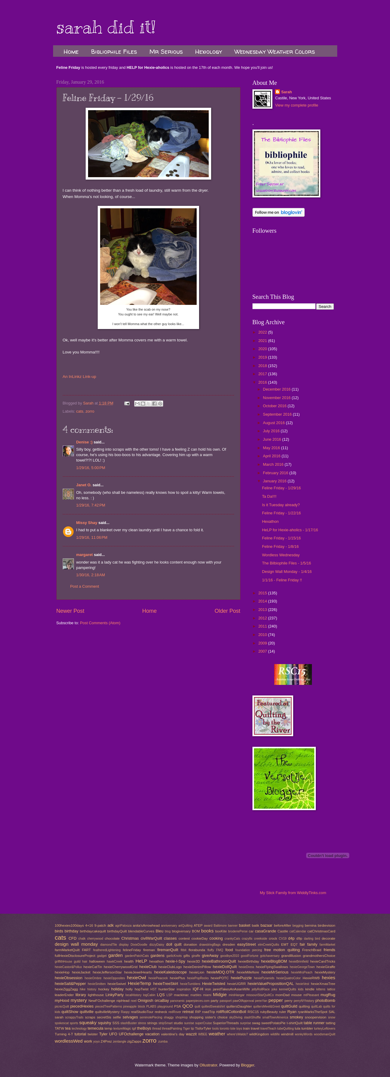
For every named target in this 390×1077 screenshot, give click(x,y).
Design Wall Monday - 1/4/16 (287, 571)
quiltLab (316, 1006)
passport (226, 1000)
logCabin (149, 995)
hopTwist (142, 989)
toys (239, 1028)
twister (93, 1034)
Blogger (247, 1065)
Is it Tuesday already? (281, 505)
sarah (59, 1017)
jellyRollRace (261, 989)
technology (79, 1028)
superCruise (203, 1023)
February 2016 (276, 473)
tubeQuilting (285, 1028)
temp (109, 1028)
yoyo (96, 1041)
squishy (104, 1023)
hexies (328, 977)
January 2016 (275, 481)
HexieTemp (139, 983)
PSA (177, 1006)
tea (68, 1028)
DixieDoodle (139, 944)
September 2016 (278, 414)
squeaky (88, 1022)
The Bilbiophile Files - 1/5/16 (286, 563)
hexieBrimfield (299, 961)
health (129, 961)
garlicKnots (174, 955)
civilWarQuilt (151, 938)
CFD (72, 938)
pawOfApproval (243, 1000)
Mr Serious (166, 51)
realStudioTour (142, 1012)
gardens (158, 955)
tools (215, 1028)
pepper (275, 1000)
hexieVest (302, 984)
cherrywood (95, 938)
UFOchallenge (131, 1034)
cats (80, 411)
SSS (115, 1023)
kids (300, 989)
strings (152, 1023)
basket (244, 925)
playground (165, 1006)
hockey (103, 989)
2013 (263, 609)
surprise (245, 1023)
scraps (90, 1017)
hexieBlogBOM (274, 961)
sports (74, 1023)
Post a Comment (84, 586)
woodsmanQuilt (324, 1034)
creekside (260, 938)
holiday (117, 989)
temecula (95, 1028)
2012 (263, 618)
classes (170, 938)
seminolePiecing (151, 1017)
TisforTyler (203, 1028)
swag (256, 1023)
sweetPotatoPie (273, 1023)
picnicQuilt (62, 1006)
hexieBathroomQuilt (219, 961)
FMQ (219, 950)
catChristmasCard (321, 931)
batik (255, 925)
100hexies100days (69, 925)
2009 (263, 643)
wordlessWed (69, 1040)
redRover (174, 1012)
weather (217, 1033)
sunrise (189, 1023)
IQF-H (198, 989)
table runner (314, 1023)
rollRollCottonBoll (231, 1011)
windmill (287, 1034)
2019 (263, 357)
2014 (263, 601)
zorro (89, 411)
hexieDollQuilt (225, 966)
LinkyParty (115, 994)
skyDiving (236, 1017)
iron (208, 989)
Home (71, 51)
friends (329, 950)
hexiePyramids (264, 978)
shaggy (169, 1017)
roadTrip (208, 1012)
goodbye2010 (229, 955)
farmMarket (327, 944)
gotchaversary (270, 955)
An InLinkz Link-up (79, 376)
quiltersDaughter (239, 1006)
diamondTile (108, 944)
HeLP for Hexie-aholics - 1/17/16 (290, 530)
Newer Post (70, 611)
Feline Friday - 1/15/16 (281, 538)
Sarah (286, 92)
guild (77, 961)
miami (207, 995)
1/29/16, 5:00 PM (90, 467)
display (124, 944)
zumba (163, 1041)
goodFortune (249, 955)
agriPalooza (123, 925)
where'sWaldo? (237, 1034)
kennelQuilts (287, 989)
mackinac (181, 995)
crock (273, 938)
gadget (102, 955)
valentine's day (173, 1034)
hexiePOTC (220, 978)
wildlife (275, 1034)
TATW (59, 1028)
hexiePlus (177, 978)
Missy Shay (86, 522)
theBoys (144, 1028)
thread (156, 1028)
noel (133, 1000)
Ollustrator (208, 1065)
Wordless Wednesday (281, 555)
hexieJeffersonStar (107, 972)
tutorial (80, 1034)
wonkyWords (304, 1034)
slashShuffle (252, 1017)
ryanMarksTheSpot (312, 1012)
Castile (282, 931)
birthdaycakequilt (93, 931)
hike (82, 989)
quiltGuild (289, 1006)
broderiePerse (238, 931)
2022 (263, 332)
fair (302, 944)
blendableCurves (141, 931)
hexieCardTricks (322, 961)
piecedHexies (82, 1006)
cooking (216, 938)
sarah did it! (106, 27)
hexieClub (148, 966)
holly (129, 989)
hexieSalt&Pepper (70, 983)
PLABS (151, 1006)
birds (59, 931)
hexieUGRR (236, 984)
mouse (296, 995)
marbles (195, 995)
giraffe (196, 955)
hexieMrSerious (275, 972)
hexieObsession (69, 978)
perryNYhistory (304, 1000)
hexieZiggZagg (66, 989)
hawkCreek (114, 961)
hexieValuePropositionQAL (271, 983)
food (229, 950)
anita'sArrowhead (146, 925)
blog (167, 931)
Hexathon (270, 521)
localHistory (133, 995)
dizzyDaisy (156, 944)
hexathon (156, 961)
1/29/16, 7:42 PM (90, 505)
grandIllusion (291, 955)
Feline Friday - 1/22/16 (281, 513)
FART (86, 950)
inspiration (184, 989)
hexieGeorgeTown (302, 967)
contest (184, 938)
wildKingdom (259, 1034)
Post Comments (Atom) (100, 623)
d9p (299, 938)
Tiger (186, 1028)
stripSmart (166, 1023)
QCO (187, 1005)
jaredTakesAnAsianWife (231, 989)
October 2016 (275, 406)
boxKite (221, 931)
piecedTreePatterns (108, 1006)
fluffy (211, 950)
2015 (263, 593)
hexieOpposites (114, 978)
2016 (263, 382)
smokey (296, 1017)
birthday (71, 931)
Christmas (130, 938)
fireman (149, 950)
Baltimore (220, 925)
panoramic (177, 1000)
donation (190, 944)
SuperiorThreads (226, 1023)
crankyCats (232, 938)
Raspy (125, 1012)
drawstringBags (209, 944)
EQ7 (293, 944)
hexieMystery (325, 972)
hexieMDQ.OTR (220, 972)
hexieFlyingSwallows (272, 967)
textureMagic (122, 1028)
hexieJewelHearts (138, 972)
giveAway (210, 955)
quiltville (87, 1011)
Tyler (103, 1034)
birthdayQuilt (117, 931)
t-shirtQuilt (295, 1023)
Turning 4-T (64, 1034)
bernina (310, 925)
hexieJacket (81, 972)
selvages (130, 1017)
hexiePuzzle (241, 978)
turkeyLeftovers (324, 1028)
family (312, 944)
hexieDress (246, 967)
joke (274, 989)
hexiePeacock (158, 978)
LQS (161, 994)
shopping (196, 1017)
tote (233, 1028)
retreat (188, 1011)
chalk (82, 938)
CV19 (283, 938)
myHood (62, 1000)
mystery (79, 1000)
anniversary (169, 925)
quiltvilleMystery (107, 1012)
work (88, 1041)
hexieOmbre (92, 978)
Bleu (159, 931)
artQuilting (185, 925)
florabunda (197, 950)
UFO (113, 1034)
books (207, 930)
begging (298, 925)
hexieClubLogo (170, 967)
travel (255, 1028)
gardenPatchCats (137, 955)
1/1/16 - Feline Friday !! (282, 580)
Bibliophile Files (114, 51)
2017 (263, 374)
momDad (282, 995)
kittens (320, 989)
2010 (263, 634)
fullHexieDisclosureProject (75, 955)
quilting (304, 1006)
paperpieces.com (197, 1000)
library (80, 994)
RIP (198, 1012)
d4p (291, 938)
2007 (263, 651)
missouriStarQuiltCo (260, 995)
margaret (84, 554)
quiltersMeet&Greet (266, 1006)
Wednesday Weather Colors (274, 51)
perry (288, 1000)
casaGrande (265, 931)
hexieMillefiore (248, 972)
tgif (134, 1028)
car (251, 931)
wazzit (191, 1034)
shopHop (181, 1017)
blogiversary (181, 931)
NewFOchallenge (101, 1000)
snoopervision (315, 1017)
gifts (186, 955)
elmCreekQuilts (268, 944)
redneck (161, 1012)
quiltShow (70, 1011)
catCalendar (298, 931)
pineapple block (134, 1006)
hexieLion (197, 972)
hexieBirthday (248, 961)
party (214, 1000)
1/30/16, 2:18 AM (90, 575)
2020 (263, 349)
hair (84, 961)
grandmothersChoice (319, 955)
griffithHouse (63, 961)
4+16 (89, 925)
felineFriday (132, 950)
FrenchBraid (311, 950)
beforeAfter (282, 925)
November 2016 (277, 397)
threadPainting (172, 1028)
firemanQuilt (167, 950)
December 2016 (277, 389)
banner (233, 925)
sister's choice (216, 1017)
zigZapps (134, 1041)
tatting (330, 1023)
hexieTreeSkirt (165, 983)
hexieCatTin (93, 967)
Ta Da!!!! (269, 496)
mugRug (328, 994)
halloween (97, 961)
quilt (197, 1006)
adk (110, 925)
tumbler (307, 1028)
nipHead (122, 1000)
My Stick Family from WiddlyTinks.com (293, 892)
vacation (152, 1034)
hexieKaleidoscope (170, 972)
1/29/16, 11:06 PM (91, 537)
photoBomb (325, 1000)
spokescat (62, 1023)
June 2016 (272, 439)
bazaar (266, 925)
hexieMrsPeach (301, 972)
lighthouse (96, 995)
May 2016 (272, 448)
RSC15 (253, 1012)
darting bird (312, 938)
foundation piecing (248, 950)
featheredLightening (107, 950)
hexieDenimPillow (197, 967)
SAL (332, 1012)
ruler (282, 1012)
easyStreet (246, 944)
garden (115, 955)
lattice (331, 989)
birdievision (326, 925)
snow (331, 1017)
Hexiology (208, 51)
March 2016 (274, 464)
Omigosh (146, 1000)
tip (192, 1028)
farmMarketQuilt (67, 950)
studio (178, 1023)
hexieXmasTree (323, 984)
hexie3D (193, 961)
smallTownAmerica (275, 1017)
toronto (224, 1028)
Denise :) (84, 442)
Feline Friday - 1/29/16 (281, 488)
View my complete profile (296, 105)
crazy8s (247, 938)
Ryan (291, 1011)
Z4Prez (106, 1041)
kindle (309, 989)
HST (154, 989)
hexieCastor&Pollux (68, 967)
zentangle (119, 1041)
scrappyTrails (74, 1017)
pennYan (261, 1000)
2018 (263, 365)
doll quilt (174, 944)
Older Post (227, 611)
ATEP (198, 925)
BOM (196, 931)
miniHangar (237, 995)
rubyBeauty (269, 1012)
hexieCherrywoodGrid (121, 967)
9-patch (100, 925)
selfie (117, 1017)
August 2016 (274, 422)
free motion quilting (282, 950)
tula (297, 1028)
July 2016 (272, 431)
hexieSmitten (97, 984)
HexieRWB (311, 978)
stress (142, 1023)
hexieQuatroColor (288, 978)
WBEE (202, 1034)
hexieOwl (136, 977)
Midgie (220, 994)
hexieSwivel (116, 984)
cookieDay (200, 938)
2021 (263, 340)
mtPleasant (311, 995)
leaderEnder (64, 995)
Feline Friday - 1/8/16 (280, 546)
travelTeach (268, 1028)
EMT (284, 944)
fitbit (183, 950)
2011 (263, 626)
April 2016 (272, 456)
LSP (169, 995)
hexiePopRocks (198, 978)
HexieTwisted (213, 983)
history (91, 989)
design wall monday (76, 944)
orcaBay (162, 1000)
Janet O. (84, 485)
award (208, 925)
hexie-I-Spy (175, 961)
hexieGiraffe (325, 967)
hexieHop (62, 972)
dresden (229, 944)
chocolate (112, 938)
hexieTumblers (190, 984)
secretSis (104, 1017)
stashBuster (128, 1023)
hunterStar (166, 989)
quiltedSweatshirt (213, 1006)
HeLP (141, 961)
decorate (328, 938)
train (246, 1028)
